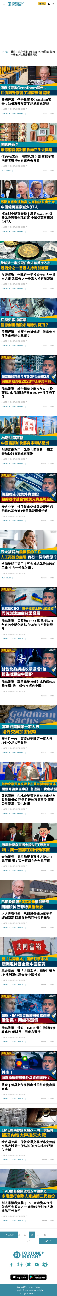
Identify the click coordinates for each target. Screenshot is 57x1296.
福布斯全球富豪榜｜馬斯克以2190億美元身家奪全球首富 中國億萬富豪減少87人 (27, 217)
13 (25, 1234)
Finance (6, 114)
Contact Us (21, 1286)
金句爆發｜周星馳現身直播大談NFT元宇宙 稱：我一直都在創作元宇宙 (27, 858)
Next (47, 1240)
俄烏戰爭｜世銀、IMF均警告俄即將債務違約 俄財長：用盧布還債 (28, 1030)
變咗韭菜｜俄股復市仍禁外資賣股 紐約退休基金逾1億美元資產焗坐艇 (27, 508)
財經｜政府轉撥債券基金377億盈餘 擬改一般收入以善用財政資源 (33, 53)
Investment (18, 114)
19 (29, 1240)
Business (7, 171)
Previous (10, 1234)
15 (38, 1234)
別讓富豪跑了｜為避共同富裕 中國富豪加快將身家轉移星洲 (27, 451)
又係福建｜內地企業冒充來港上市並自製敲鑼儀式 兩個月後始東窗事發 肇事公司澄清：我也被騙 (28, 799)
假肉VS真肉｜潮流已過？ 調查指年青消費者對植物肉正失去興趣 (28, 158)
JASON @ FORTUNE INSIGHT (14, 109)
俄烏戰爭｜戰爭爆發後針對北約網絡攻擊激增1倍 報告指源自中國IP (28, 683)
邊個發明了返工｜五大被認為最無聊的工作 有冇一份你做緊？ (28, 565)
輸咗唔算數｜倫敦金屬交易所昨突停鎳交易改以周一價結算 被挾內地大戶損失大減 (28, 1146)
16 (45, 1234)
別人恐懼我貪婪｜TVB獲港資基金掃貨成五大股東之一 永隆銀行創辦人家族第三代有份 (27, 1207)
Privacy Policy (34, 1286)
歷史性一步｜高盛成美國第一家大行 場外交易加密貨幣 (27, 740)
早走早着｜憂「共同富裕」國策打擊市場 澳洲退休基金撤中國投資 (28, 973)
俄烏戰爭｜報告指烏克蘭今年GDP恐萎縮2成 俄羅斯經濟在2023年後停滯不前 (28, 392)
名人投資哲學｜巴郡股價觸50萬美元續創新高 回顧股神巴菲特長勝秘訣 (27, 915)
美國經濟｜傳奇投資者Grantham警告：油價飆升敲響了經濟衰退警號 (26, 101)
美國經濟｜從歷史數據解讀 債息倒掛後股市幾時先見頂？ (28, 333)
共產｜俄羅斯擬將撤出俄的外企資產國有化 (28, 1087)
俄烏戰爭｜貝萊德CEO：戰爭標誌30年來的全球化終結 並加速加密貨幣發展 (27, 624)
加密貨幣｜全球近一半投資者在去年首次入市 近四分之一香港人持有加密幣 (28, 276)
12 (18, 1234)
